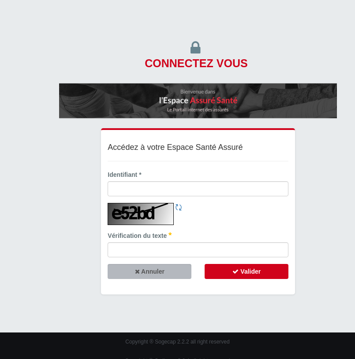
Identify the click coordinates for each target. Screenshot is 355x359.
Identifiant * (124, 174)
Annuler (149, 271)
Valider (246, 271)
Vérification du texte (140, 235)
